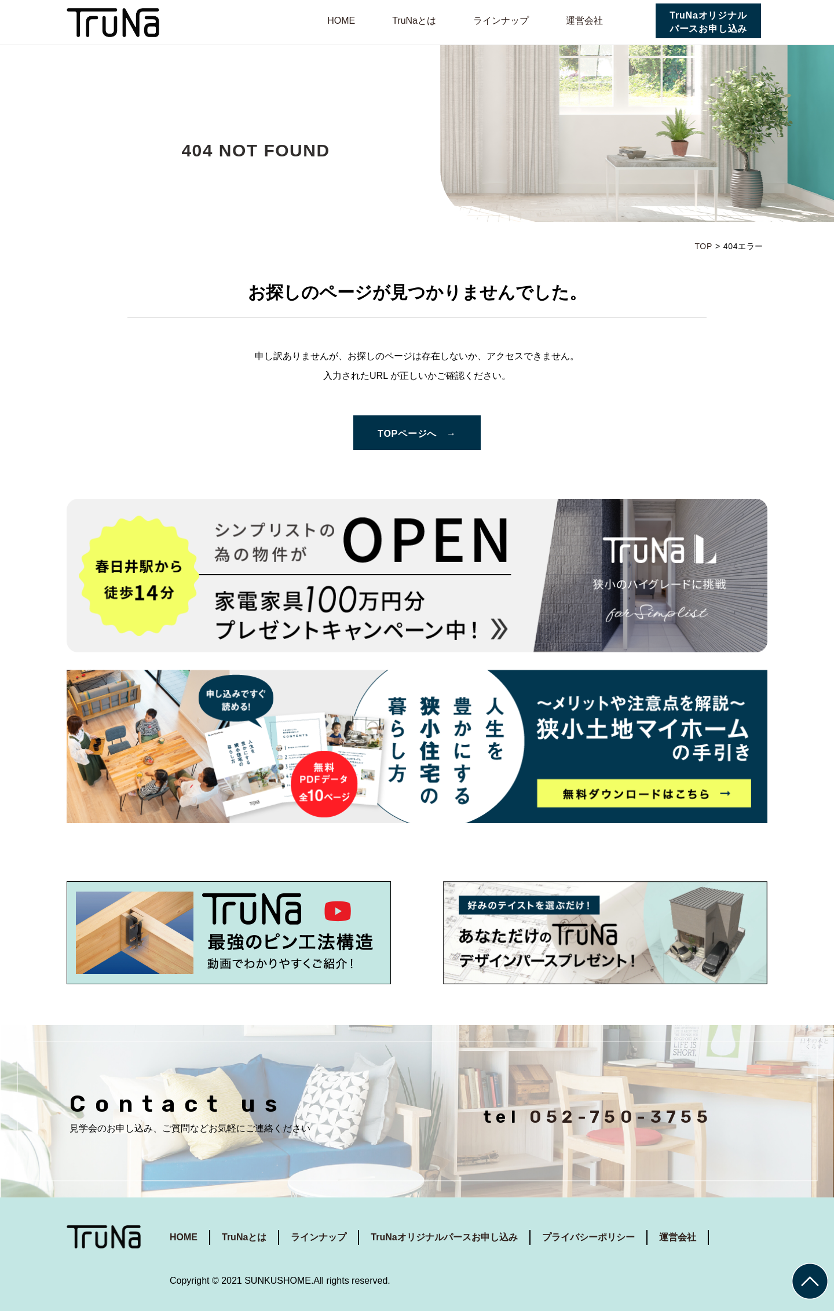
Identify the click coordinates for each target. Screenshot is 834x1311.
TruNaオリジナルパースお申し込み (708, 22)
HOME (341, 20)
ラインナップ (501, 20)
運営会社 (584, 20)
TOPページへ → (417, 434)
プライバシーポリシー (588, 1237)
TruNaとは (414, 20)
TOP (703, 246)
